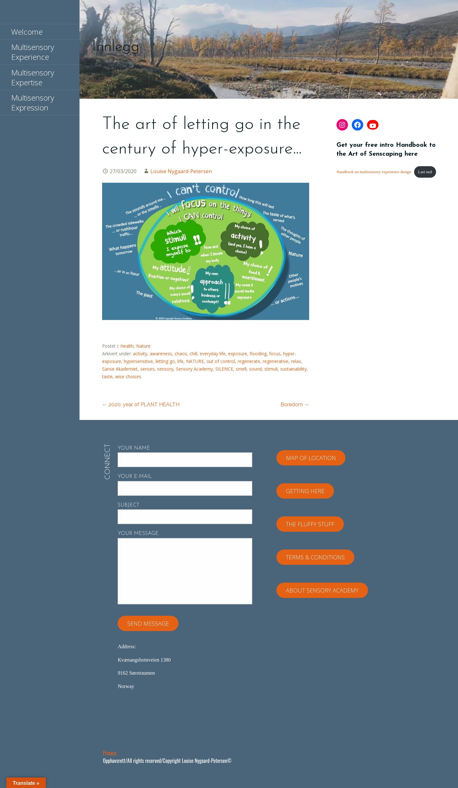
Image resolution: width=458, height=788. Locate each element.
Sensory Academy (194, 369)
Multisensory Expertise (32, 77)
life (180, 361)
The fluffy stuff (310, 524)
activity (140, 354)
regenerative (275, 361)
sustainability (293, 369)
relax (296, 361)
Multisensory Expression (32, 102)
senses (147, 369)
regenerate (249, 361)
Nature (143, 346)
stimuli (271, 369)
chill (193, 354)
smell (241, 369)
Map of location (311, 458)
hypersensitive (138, 361)
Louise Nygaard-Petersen (181, 171)
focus (275, 354)
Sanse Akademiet (120, 369)
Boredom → (295, 404)
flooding (258, 354)
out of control (220, 361)
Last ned (425, 172)
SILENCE (224, 369)
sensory (165, 369)
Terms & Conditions (315, 557)
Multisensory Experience (32, 52)
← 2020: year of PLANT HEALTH (140, 404)
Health (127, 346)
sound (255, 369)
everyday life (213, 354)
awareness (161, 354)
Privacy (109, 753)
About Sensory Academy (322, 590)
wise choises (128, 376)
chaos (181, 354)
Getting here (305, 491)
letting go (165, 361)
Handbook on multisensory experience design (374, 172)
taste (107, 376)
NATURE (195, 361)
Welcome (27, 31)
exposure (237, 354)
